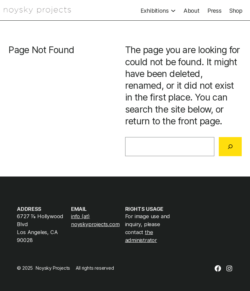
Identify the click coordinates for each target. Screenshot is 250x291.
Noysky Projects (53, 268)
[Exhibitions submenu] (158, 10)
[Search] (230, 146)
